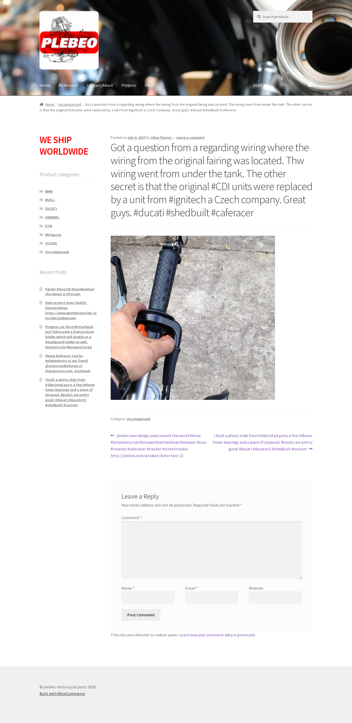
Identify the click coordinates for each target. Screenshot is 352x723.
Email (191, 588)
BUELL (50, 199)
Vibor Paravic (161, 137)
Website (256, 588)
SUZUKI (51, 243)
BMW (49, 191)
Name (128, 588)
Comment (131, 517)
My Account (69, 85)
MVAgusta (53, 234)
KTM (48, 226)
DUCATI (51, 208)
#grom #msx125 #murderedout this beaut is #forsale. (69, 291)
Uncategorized (69, 104)
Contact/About (100, 85)
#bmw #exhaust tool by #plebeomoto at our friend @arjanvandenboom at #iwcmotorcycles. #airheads (68, 363)
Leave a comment (190, 137)
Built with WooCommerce (62, 693)
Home (45, 85)
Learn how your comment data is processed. (217, 634)
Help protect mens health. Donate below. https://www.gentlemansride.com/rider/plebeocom (71, 310)
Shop (149, 85)
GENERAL (52, 217)
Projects (128, 85)
